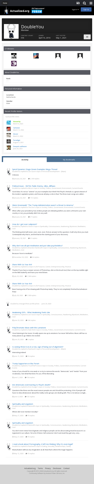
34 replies (34, 257)
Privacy (48, 468)
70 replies (30, 415)
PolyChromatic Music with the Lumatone (29, 327)
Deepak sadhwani (20, 146)
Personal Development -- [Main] (54, 171)
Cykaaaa (16, 128)
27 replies (32, 217)
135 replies (30, 396)
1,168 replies (30, 276)
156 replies (30, 377)
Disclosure (57, 468)
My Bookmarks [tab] (69, 159)
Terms (40, 468)
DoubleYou (15, 304)
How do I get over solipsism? (24, 224)
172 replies (33, 198)
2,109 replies (33, 179)
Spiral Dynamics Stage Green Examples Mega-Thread (34, 169)
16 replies (30, 356)
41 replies (32, 238)
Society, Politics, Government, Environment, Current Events (61, 188)
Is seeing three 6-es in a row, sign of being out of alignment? (37, 347)
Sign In (75, 9)
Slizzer (15, 134)
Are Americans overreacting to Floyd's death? (31, 385)
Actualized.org (29, 468)
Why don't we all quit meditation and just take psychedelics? (37, 245)
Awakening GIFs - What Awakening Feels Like (31, 312)
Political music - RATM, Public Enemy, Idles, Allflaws (33, 186)
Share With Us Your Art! (22, 264)
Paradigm (16, 140)
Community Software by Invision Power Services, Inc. (47, 473)
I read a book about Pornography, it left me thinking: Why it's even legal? (42, 444)
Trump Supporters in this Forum (25, 363)
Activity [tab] (25, 159)
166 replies (31, 320)
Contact (66, 468)
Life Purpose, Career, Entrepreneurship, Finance (53, 267)
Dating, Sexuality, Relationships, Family (56, 446)
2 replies (30, 339)
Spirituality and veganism (22, 404)
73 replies (30, 453)
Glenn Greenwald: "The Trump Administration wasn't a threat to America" (43, 205)
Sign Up (86, 9)
